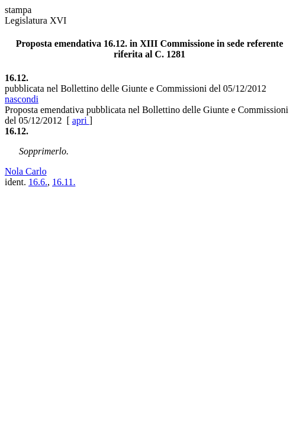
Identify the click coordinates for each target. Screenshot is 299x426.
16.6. (37, 182)
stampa (18, 10)
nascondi (21, 99)
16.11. (63, 182)
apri (80, 120)
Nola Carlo (26, 171)
